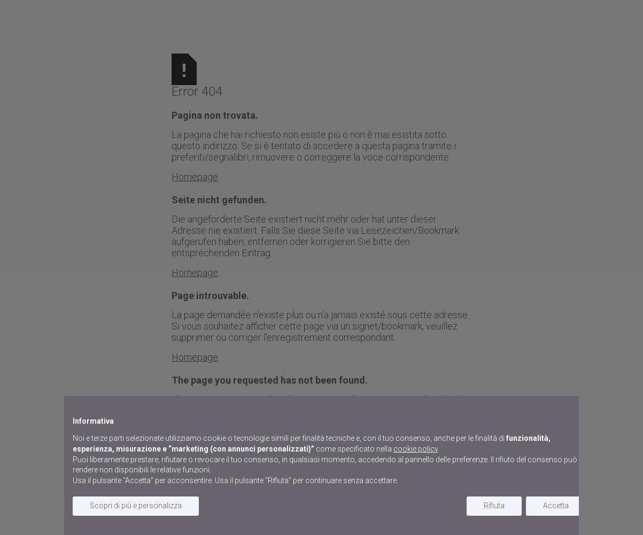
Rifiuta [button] (494, 505)
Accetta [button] (556, 505)
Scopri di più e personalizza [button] (136, 505)
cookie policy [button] (415, 449)
